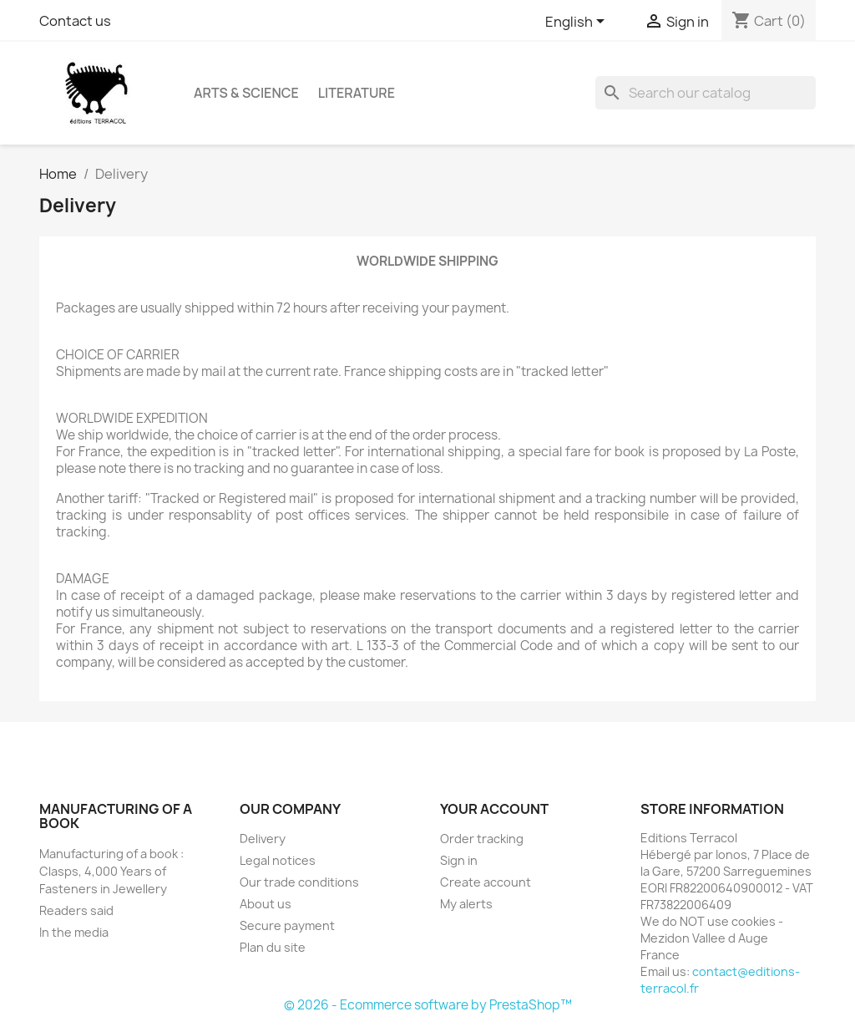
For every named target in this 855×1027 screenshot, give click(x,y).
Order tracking (482, 839)
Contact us (75, 21)
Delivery (263, 839)
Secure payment (287, 925)
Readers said (76, 910)
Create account (485, 882)
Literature (356, 93)
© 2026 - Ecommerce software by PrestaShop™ (428, 1005)
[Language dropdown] (577, 23)
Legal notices (278, 860)
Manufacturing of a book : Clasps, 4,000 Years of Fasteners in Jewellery (111, 871)
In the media (74, 932)
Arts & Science (246, 93)
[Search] (705, 92)
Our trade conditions (299, 882)
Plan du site (273, 947)
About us (265, 904)
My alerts (466, 904)
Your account (494, 809)
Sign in (459, 860)
